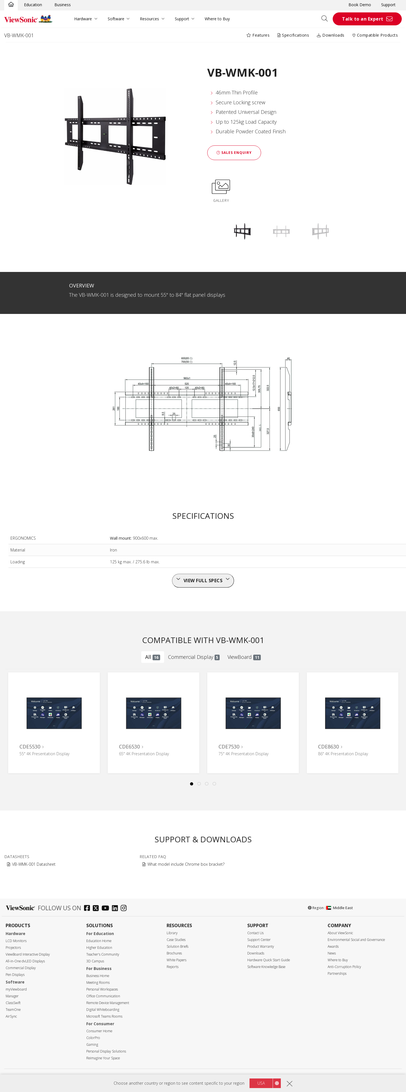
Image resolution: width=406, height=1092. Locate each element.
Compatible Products (375, 35)
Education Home (98, 940)
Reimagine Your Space (103, 1058)
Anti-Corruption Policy (344, 966)
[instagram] (125, 909)
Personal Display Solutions (106, 1051)
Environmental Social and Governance (356, 939)
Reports (172, 966)
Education (33, 4)
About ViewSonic (340, 933)
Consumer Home (99, 1031)
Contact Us (255, 933)
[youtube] (107, 909)
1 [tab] (192, 784)
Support (388, 4)
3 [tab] (207, 784)
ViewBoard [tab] (244, 657)
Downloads (331, 35)
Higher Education (99, 947)
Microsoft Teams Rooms (104, 1016)
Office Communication (103, 996)
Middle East (339, 907)
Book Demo (359, 4)
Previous (14, 717)
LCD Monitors (16, 940)
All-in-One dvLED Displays (25, 961)
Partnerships (337, 973)
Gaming (92, 1044)
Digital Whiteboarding (102, 1009)
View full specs (203, 580)
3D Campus (95, 961)
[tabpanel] (54, 722)
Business (62, 4)
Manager (12, 996)
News (332, 953)
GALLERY (221, 190)
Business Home (97, 975)
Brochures (174, 953)
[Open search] (326, 19)
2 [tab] (199, 784)
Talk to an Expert (362, 19)
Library (172, 933)
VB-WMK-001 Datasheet (34, 864)
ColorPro (93, 1037)
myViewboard (16, 989)
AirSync (11, 1016)
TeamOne (13, 1009)
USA (261, 1083)
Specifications (293, 35)
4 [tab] (214, 784)
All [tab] (152, 657)
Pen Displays (15, 974)
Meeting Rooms (98, 982)
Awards (333, 946)
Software (116, 18)
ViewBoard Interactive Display (28, 954)
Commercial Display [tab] (194, 657)
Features (258, 35)
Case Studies (176, 939)
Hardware (83, 18)
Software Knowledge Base (266, 966)
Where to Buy (217, 18)
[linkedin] (116, 909)
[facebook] (88, 909)
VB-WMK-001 (19, 35)
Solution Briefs (177, 946)
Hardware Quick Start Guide (268, 960)
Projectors (13, 947)
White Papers (176, 960)
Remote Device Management (107, 1002)
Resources (149, 18)
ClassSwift (13, 1002)
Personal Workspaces (102, 989)
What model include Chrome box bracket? (185, 864)
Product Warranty (260, 946)
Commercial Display (21, 967)
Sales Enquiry (234, 152)
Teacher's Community (102, 954)
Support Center (259, 939)
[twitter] (97, 909)
